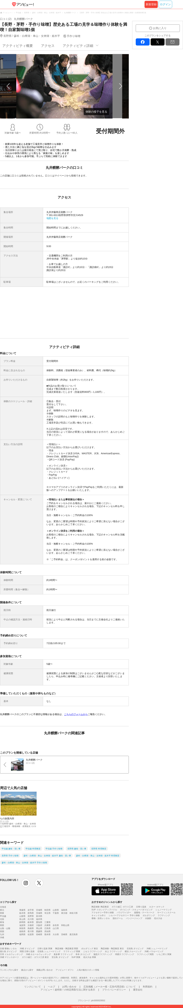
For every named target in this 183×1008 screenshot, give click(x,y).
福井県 (39, 919)
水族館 (148, 918)
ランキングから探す (9, 970)
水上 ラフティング (113, 951)
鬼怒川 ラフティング (102, 954)
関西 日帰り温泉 (27, 951)
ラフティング (164, 915)
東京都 (64, 913)
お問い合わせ (69, 986)
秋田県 (47, 910)
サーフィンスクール (166, 912)
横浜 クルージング (133, 951)
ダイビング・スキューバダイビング (136, 909)
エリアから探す (8, 902)
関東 (2, 913)
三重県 (47, 922)
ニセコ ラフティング (92, 951)
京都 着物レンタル (8, 948)
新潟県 (39, 916)
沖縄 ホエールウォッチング (38, 954)
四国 (2, 931)
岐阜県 (31, 922)
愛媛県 (39, 931)
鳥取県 (22, 928)
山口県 (56, 928)
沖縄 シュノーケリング (157, 948)
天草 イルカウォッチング (11, 954)
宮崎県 (64, 934)
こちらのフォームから (76, 714)
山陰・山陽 (5, 928)
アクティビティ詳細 (78, 46)
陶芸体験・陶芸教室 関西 (66, 948)
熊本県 (47, 934)
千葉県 (56, 913)
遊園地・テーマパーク (144, 912)
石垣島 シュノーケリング (48, 951)
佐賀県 (31, 934)
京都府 (31, 925)
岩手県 (31, 910)
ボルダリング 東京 (89, 948)
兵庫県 (47, 925)
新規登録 (151, 4)
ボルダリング (149, 915)
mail (172, 42)
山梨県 (22, 916)
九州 (2, 934)
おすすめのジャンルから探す (107, 902)
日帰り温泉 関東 (44, 948)
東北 (2, 910)
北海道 (3, 907)
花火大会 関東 (89, 957)
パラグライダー (124, 912)
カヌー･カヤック (156, 907)
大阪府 (39, 925)
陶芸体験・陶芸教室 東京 (112, 948)
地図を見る (52, 218)
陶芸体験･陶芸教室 (100, 907)
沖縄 (2, 937)
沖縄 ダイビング (27, 948)
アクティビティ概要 (17, 46)
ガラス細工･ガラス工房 (122, 907)
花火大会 (158, 918)
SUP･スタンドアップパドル (104, 909)
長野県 (31, 916)
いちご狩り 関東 (164, 954)
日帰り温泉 (141, 907)
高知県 (47, 931)
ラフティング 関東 (71, 951)
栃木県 (22, 913)
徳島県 (22, 931)
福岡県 (22, 934)
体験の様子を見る (96, 111)
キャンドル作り (99, 915)
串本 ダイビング (83, 954)
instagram (26, 883)
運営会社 (138, 989)
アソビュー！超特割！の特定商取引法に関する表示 (67, 989)
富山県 (22, 919)
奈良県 (56, 925)
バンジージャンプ (134, 918)
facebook (143, 42)
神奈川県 (73, 913)
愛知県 (39, 922)
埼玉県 (47, 913)
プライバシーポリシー (114, 989)
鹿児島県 (73, 934)
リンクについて (32, 986)
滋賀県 (22, 925)
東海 (2, 922)
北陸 (2, 919)
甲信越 (3, 916)
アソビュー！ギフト (65, 970)
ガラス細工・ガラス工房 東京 (35, 957)
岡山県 (39, 928)
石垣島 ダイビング (135, 948)
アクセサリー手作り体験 (103, 912)
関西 (2, 925)
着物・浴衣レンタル (101, 918)
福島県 (64, 910)
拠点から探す (27, 970)
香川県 (31, 931)
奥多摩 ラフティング (63, 954)
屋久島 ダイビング (8, 951)
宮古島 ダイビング (60, 957)
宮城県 (39, 910)
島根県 (31, 928)
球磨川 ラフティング (124, 954)
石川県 (31, 919)
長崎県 (39, 934)
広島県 (47, 928)
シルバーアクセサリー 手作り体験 (124, 915)
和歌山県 (65, 925)
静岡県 (22, 922)
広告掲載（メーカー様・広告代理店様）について (110, 986)
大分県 (56, 934)
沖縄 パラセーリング (154, 951)
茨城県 (39, 913)
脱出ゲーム (118, 918)
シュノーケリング (163, 909)
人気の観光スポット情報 (88, 970)
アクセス (48, 46)
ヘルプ (51, 986)
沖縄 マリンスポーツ (9, 957)
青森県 (22, 910)
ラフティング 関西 (145, 954)
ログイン (165, 4)
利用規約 (147, 986)
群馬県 (31, 913)
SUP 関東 (76, 957)
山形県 (56, 910)
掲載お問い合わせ (44, 970)
